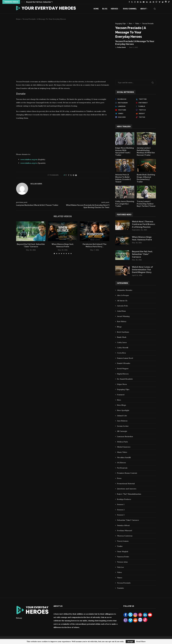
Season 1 (120, 504)
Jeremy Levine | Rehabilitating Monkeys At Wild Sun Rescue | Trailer (146, 151)
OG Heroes (121, 462)
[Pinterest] (137, 2)
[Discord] (166, 2)
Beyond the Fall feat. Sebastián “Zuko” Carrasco (45, 2)
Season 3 (120, 515)
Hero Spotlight (123, 410)
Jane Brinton (122, 421)
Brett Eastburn (123, 332)
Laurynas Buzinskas (125, 436)
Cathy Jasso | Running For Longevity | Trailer (124, 203)
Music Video (122, 452)
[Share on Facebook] (68, 175)
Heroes (114, 9)
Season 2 (120, 509)
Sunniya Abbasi (123, 525)
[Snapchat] (153, 2)
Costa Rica (121, 353)
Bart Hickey (121, 321)
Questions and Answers (126, 489)
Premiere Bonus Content (127, 473)
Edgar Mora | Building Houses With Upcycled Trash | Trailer (124, 151)
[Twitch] (156, 2)
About (143, 9)
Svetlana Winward (124, 530)
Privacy (19, 618)
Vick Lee (120, 567)
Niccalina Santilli (124, 457)
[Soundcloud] (150, 2)
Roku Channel (130, 9)
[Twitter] (132, 2)
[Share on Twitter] (71, 175)
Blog (104, 9)
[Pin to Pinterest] (73, 175)
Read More (140, 641)
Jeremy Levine (123, 426)
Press (119, 478)
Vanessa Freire (123, 556)
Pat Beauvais (122, 468)
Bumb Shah (121, 337)
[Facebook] (129, 2)
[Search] (154, 9)
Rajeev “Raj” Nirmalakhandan (129, 494)
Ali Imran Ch (122, 300)
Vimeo (119, 577)
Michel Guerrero (123, 447)
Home (96, 9)
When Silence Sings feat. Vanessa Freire (142, 238)
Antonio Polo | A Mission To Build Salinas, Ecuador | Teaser (123, 178)
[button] (22, 2)
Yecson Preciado (124, 583)
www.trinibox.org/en (28, 159)
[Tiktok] (169, 2)
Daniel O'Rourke (123, 363)
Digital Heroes (123, 374)
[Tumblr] (146, 106)
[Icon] (125, 138)
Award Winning (123, 316)
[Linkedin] (140, 2)
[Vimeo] (159, 2)
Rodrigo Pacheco (124, 499)
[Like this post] (66, 175)
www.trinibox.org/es (28, 163)
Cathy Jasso (122, 342)
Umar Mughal (122, 551)
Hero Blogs (121, 405)
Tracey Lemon (123, 541)
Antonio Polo (122, 306)
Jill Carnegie (122, 431)
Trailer (120, 546)
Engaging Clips (123, 389)
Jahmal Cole (122, 415)
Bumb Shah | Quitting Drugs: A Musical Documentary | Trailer (146, 178)
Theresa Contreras (124, 536)
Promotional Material (126, 483)
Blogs (119, 327)
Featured (120, 394)
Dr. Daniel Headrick (125, 379)
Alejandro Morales (124, 290)
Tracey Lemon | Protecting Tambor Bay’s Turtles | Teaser (146, 203)
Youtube (120, 588)
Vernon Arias (122, 562)
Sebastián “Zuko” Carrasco (128, 520)
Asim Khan (121, 311)
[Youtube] (143, 2)
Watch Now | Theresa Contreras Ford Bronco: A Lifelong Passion (143, 224)
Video (119, 572)
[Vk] (147, 2)
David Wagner (123, 368)
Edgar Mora (122, 384)
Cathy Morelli (122, 347)
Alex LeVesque (123, 295)
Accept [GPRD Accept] (130, 641)
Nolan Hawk (121, 47)
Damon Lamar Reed (125, 358)
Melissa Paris (122, 442)
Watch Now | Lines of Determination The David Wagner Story (142, 270)
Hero (119, 400)
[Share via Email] (76, 175)
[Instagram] (135, 2)
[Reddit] (162, 2)
